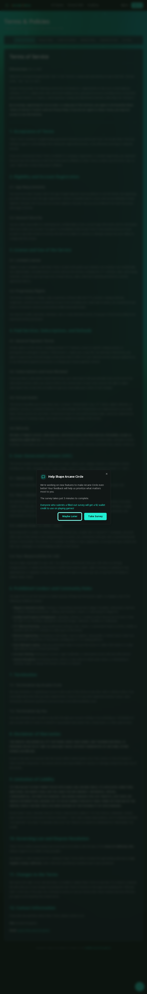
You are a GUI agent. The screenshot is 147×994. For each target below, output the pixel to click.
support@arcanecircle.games (33, 930)
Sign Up (137, 5)
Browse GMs (76, 5)
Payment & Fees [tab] (109, 40)
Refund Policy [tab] (88, 40)
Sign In (124, 5)
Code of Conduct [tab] (67, 40)
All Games (57, 5)
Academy (93, 5)
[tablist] (73, 40)
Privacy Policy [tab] (45, 40)
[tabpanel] (73, 495)
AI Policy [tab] (127, 40)
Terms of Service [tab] (24, 40)
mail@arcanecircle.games (97, 948)
